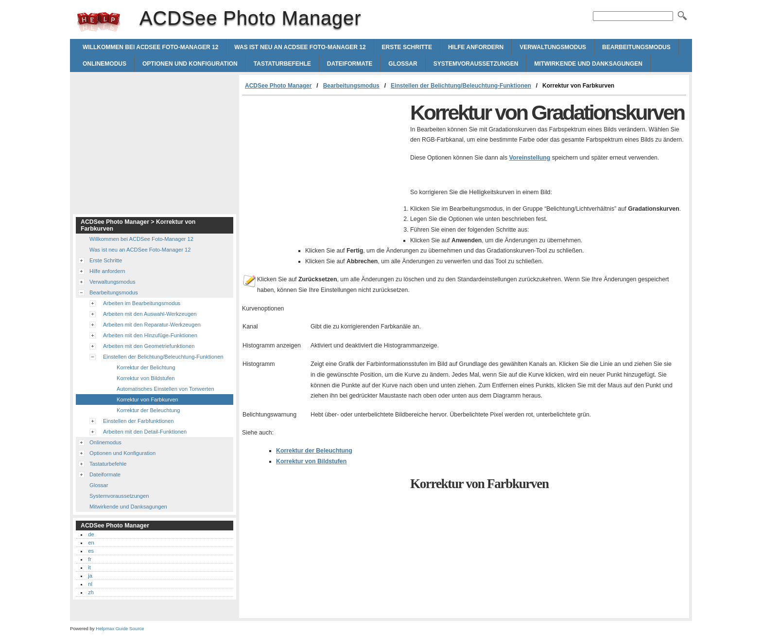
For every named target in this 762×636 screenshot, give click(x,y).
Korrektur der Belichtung (146, 367)
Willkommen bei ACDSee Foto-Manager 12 (150, 47)
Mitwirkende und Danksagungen (588, 63)
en (91, 542)
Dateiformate (350, 63)
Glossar (402, 63)
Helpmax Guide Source (120, 628)
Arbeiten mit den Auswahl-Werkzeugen (150, 314)
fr (89, 559)
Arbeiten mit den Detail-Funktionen (145, 432)
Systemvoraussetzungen (476, 63)
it (89, 567)
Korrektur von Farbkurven (147, 399)
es (91, 551)
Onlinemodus (104, 63)
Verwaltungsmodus (553, 47)
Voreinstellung (530, 157)
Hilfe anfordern (475, 47)
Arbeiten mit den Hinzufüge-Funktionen (150, 335)
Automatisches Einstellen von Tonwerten (165, 389)
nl (90, 584)
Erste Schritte (407, 47)
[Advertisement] (323, 169)
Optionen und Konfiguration (190, 63)
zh (91, 592)
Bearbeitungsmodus (636, 47)
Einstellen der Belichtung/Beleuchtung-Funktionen (461, 85)
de (91, 534)
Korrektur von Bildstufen (311, 461)
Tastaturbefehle (282, 63)
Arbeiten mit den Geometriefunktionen (148, 346)
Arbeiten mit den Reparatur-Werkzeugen (152, 324)
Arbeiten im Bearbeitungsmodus (141, 303)
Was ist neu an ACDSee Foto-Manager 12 (299, 47)
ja (90, 576)
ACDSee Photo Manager (98, 22)
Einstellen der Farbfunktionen (138, 421)
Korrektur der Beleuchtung (314, 450)
